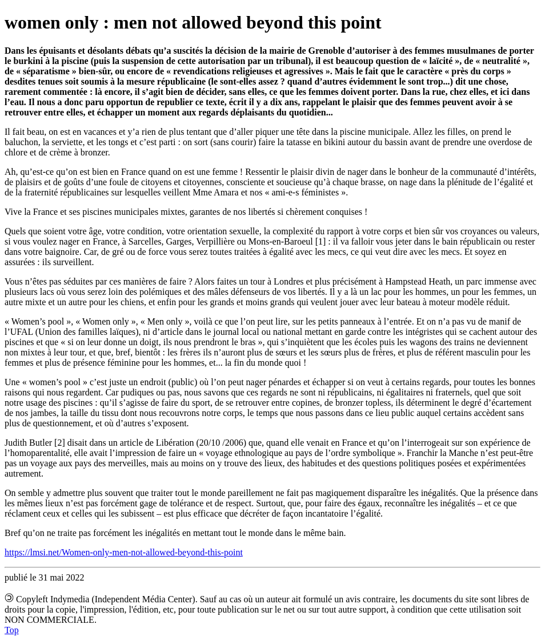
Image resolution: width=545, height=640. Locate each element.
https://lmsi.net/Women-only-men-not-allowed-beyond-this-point (124, 552)
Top (12, 630)
